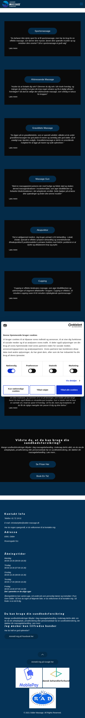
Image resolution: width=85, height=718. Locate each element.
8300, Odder (9, 537)
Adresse (11, 532)
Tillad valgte (42, 390)
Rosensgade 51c (11, 541)
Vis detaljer (71, 380)
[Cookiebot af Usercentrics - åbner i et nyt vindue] (70, 325)
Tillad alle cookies (69, 390)
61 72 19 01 (16, 518)
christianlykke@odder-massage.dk (25, 523)
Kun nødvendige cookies (16, 390)
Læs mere (13, 48)
